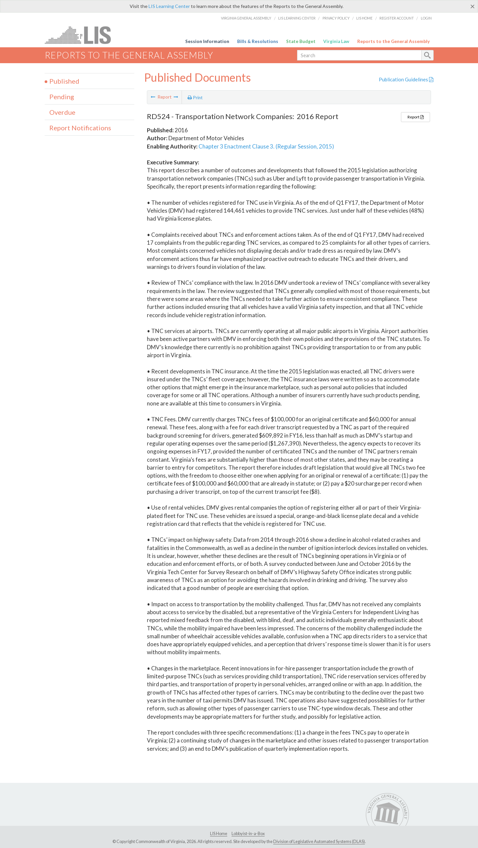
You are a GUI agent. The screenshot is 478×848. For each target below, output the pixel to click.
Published (64, 81)
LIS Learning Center (169, 6)
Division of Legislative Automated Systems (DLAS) (319, 841)
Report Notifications (80, 128)
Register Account (396, 18)
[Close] (472, 6)
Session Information (207, 41)
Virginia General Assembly (246, 18)
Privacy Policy (336, 18)
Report (415, 116)
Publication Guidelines (406, 79)
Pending (61, 97)
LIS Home (364, 18)
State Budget (301, 41)
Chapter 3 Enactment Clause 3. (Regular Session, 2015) (266, 146)
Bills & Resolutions (257, 41)
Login (426, 18)
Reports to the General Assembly (393, 41)
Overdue (62, 112)
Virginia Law (336, 41)
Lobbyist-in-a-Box (248, 833)
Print (195, 97)
